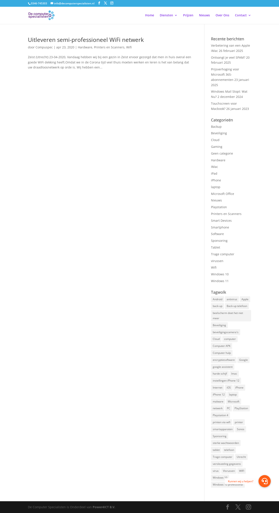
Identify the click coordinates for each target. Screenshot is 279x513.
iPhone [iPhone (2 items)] (239, 387)
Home (149, 15)
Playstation (219, 207)
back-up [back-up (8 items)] (217, 306)
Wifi (129, 47)
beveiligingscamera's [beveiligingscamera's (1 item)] (225, 332)
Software (217, 234)
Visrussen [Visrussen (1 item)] (229, 471)
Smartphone (220, 227)
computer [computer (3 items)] (230, 339)
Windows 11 (220, 281)
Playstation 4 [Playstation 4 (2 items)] (220, 415)
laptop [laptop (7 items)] (233, 394)
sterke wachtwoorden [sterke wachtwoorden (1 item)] (226, 443)
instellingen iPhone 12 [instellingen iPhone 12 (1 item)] (226, 380)
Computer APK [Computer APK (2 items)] (221, 346)
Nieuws (204, 15)
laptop (215, 187)
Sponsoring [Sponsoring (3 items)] (219, 436)
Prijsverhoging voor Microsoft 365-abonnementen (225, 74)
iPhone (216, 180)
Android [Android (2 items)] (217, 299)
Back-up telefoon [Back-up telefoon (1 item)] (237, 306)
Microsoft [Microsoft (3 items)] (233, 401)
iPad (214, 173)
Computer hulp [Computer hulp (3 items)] (222, 353)
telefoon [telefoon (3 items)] (229, 450)
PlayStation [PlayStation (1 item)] (241, 408)
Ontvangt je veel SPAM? (228, 57)
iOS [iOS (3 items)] (229, 387)
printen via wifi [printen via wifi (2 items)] (221, 422)
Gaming (216, 147)
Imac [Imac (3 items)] (234, 373)
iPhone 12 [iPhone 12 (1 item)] (219, 394)
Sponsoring (219, 241)
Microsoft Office (222, 194)
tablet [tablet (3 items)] (216, 450)
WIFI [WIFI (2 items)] (241, 471)
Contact (241, 15)
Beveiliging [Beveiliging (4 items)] (219, 325)
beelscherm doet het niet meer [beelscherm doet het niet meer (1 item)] (228, 315)
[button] (265, 481)
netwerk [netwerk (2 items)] (218, 408)
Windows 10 (220, 274)
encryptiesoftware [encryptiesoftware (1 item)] (224, 360)
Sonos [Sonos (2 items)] (240, 429)
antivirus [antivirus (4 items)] (232, 299)
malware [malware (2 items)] (218, 401)
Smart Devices (221, 220)
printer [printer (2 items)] (239, 422)
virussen (217, 261)
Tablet (215, 247)
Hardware (85, 47)
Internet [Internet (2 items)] (217, 387)
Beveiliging (219, 133)
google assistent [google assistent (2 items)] (223, 367)
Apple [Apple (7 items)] (245, 299)
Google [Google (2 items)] (243, 360)
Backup (216, 126)
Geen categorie (222, 153)
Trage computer (222, 254)
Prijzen (188, 15)
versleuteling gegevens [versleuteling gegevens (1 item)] (227, 464)
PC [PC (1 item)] (228, 408)
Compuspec (44, 47)
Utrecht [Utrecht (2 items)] (241, 457)
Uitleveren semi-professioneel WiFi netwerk (86, 40)
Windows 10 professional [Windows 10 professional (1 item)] (228, 484)
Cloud (215, 140)
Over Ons (222, 15)
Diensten (166, 15)
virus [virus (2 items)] (216, 471)
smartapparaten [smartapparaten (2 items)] (223, 429)
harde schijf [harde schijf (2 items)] (220, 373)
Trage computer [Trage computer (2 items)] (222, 457)
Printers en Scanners (109, 47)
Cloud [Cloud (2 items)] (216, 339)
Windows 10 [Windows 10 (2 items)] (220, 477)
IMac (214, 167)
